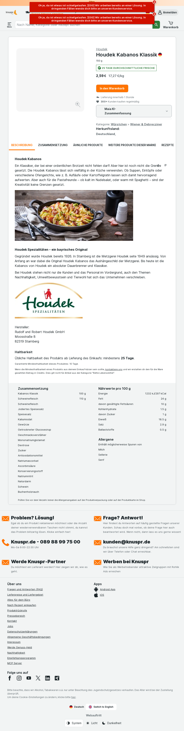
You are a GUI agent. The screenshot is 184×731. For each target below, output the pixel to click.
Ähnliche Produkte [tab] (88, 145)
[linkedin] (47, 678)
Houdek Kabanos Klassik (129, 55)
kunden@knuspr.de (126, 542)
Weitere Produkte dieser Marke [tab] (132, 145)
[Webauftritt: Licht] (91, 723)
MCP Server (14, 663)
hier (73, 697)
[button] (167, 12)
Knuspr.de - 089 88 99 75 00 (45, 542)
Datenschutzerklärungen (22, 631)
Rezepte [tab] (168, 145)
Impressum (14, 642)
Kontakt (12, 620)
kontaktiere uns (113, 369)
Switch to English (101, 706)
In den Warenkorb (112, 88)
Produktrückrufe (17, 610)
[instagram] (19, 678)
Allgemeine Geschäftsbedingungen (28, 636)
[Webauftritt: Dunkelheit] (111, 723)
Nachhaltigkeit (16, 652)
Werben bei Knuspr (126, 561)
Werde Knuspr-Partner (38, 561)
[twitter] (38, 678)
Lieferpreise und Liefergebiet (25, 594)
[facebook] (9, 678)
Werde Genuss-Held (19, 647)
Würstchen (119, 124)
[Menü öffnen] (9, 25)
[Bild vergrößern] (78, 105)
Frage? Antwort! (123, 518)
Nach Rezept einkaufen (21, 605)
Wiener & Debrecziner (146, 124)
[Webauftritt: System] (73, 723)
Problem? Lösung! (32, 518)
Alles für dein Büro (18, 599)
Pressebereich (16, 615)
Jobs (10, 626)
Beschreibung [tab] (22, 145)
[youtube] (28, 678)
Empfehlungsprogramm (21, 658)
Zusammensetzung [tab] (53, 145)
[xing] (57, 678)
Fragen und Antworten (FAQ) (25, 589)
